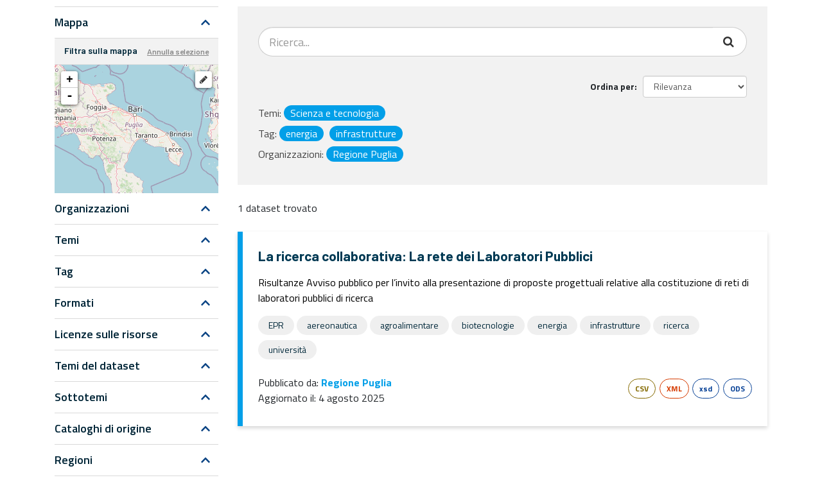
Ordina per (612, 86)
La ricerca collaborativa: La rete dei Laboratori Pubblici (425, 256)
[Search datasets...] (485, 41)
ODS (737, 388)
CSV (642, 388)
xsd (705, 388)
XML (674, 388)
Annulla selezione (178, 51)
